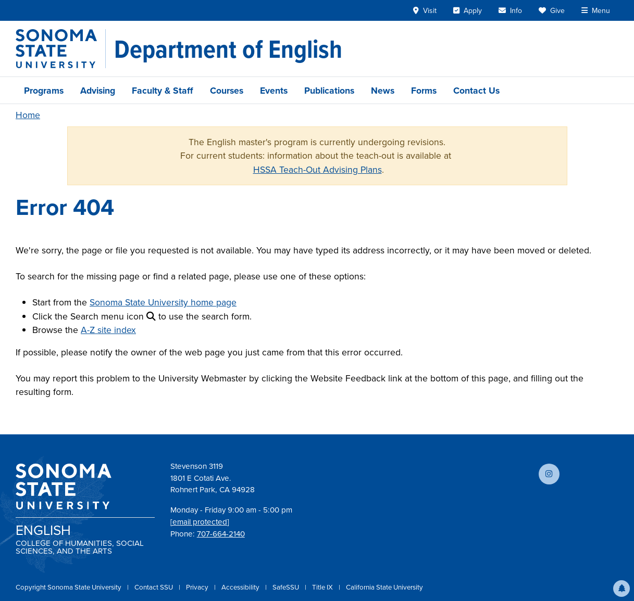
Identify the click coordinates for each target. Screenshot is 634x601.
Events (274, 90)
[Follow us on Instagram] (549, 474)
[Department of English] (228, 49)
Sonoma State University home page (163, 302)
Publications (329, 90)
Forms (424, 90)
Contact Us (476, 90)
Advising (97, 90)
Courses (226, 90)
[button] (621, 588)
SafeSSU (286, 587)
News (382, 90)
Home (28, 115)
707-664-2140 (221, 534)
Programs (44, 90)
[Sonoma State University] (61, 48)
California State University (384, 587)
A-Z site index (108, 330)
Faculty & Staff (162, 90)
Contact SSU (154, 587)
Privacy (198, 587)
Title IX (323, 587)
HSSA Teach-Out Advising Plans (317, 169)
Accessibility (241, 587)
